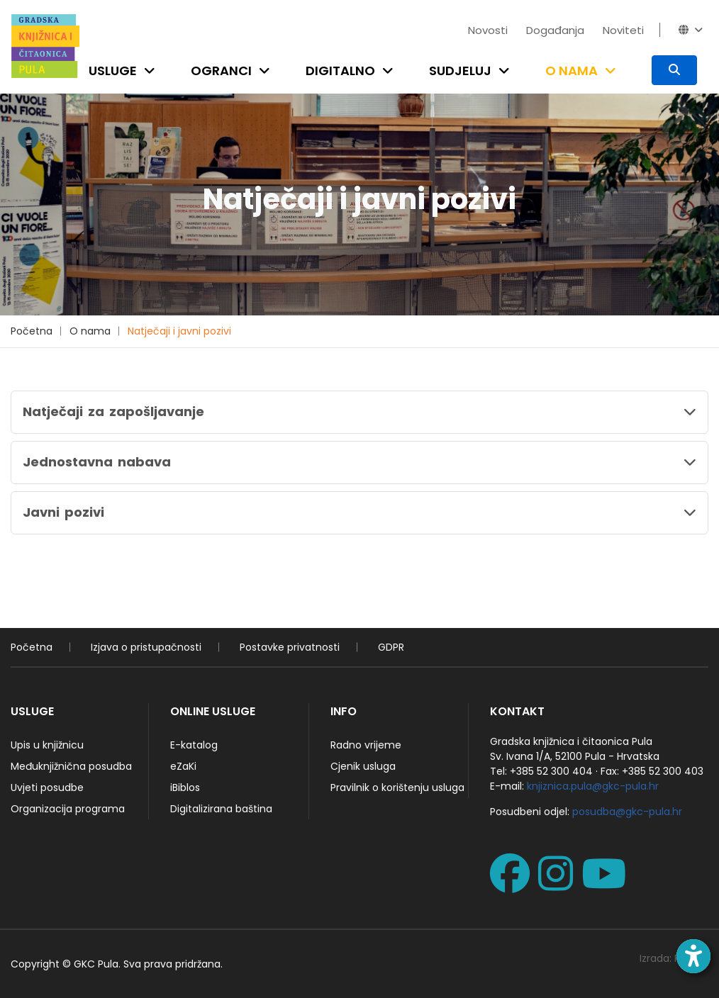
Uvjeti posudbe (47, 787)
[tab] (359, 412)
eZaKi (183, 766)
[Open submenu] (152, 70)
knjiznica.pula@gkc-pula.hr (593, 786)
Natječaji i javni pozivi (179, 331)
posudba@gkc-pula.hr (627, 811)
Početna (31, 331)
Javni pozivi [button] (63, 512)
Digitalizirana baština (221, 809)
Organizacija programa (68, 809)
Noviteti (623, 30)
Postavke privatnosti (290, 647)
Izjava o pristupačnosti (146, 647)
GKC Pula (96, 964)
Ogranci (221, 70)
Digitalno (340, 70)
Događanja (555, 30)
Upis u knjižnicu (47, 745)
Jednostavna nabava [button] (97, 462)
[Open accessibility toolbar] (693, 956)
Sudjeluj (460, 70)
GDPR (391, 647)
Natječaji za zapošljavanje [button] (113, 411)
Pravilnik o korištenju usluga (397, 787)
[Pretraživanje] (674, 70)
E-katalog (194, 745)
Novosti (488, 30)
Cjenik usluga (363, 766)
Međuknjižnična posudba (71, 766)
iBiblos (185, 787)
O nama (571, 70)
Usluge (113, 70)
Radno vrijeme (365, 745)
